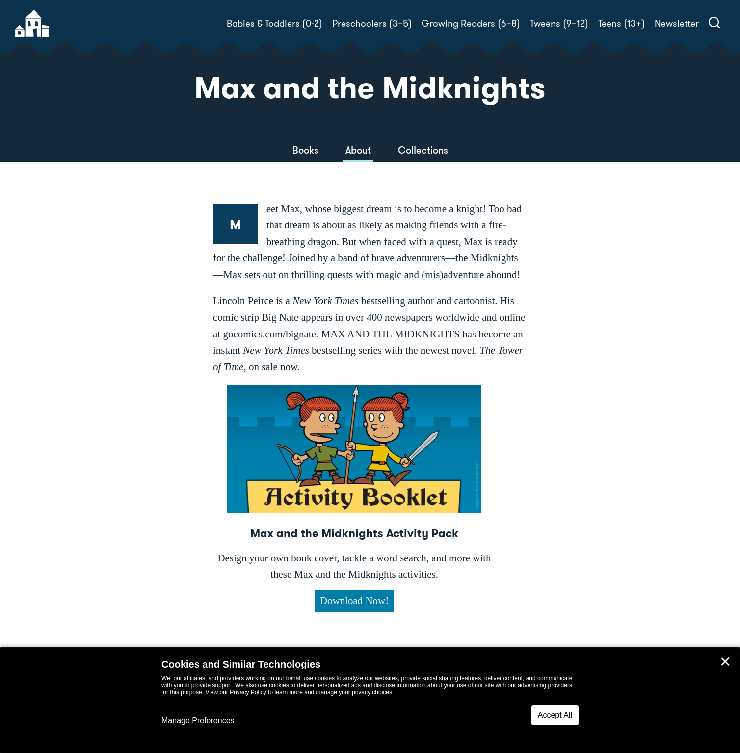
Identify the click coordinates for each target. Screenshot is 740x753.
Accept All (555, 715)
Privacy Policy (248, 692)
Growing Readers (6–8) (471, 23)
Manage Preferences (198, 720)
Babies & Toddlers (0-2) (274, 23)
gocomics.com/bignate (269, 334)
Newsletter (677, 23)
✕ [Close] (725, 662)
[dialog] (370, 700)
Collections (423, 150)
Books (305, 150)
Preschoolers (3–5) (372, 23)
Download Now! (354, 601)
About (358, 150)
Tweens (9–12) (559, 23)
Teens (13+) (621, 23)
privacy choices (372, 692)
